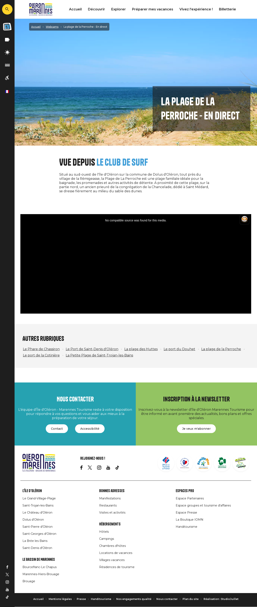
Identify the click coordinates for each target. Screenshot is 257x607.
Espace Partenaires (190, 498)
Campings (106, 538)
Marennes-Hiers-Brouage (40, 574)
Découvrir (96, 9)
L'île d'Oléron (32, 491)
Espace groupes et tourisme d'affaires (203, 505)
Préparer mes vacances (152, 9)
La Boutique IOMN (189, 519)
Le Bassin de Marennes (38, 559)
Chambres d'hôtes (112, 545)
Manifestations (110, 498)
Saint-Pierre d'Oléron (37, 526)
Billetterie (227, 9)
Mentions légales (60, 599)
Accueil (75, 9)
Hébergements (110, 524)
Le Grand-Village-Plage (39, 498)
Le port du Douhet (179, 349)
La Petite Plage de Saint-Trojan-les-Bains (99, 355)
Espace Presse (186, 512)
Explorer (118, 9)
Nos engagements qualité (133, 599)
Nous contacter (167, 599)
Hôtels (104, 531)
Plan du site (191, 599)
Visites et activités (112, 512)
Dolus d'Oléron (33, 519)
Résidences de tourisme (117, 567)
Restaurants (108, 505)
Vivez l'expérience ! (196, 9)
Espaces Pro (185, 491)
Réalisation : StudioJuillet (221, 599)
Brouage (28, 581)
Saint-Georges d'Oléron (39, 533)
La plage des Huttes (141, 349)
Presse (81, 599)
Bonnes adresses (112, 491)
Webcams (52, 26)
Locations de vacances (115, 552)
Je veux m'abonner (196, 429)
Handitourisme (186, 526)
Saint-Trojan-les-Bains (37, 505)
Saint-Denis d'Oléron (37, 547)
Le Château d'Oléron (37, 512)
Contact (57, 429)
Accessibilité (89, 429)
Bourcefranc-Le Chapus (39, 567)
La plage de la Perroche (221, 349)
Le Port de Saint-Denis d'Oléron (92, 349)
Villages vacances (112, 560)
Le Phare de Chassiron (41, 349)
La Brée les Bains (34, 540)
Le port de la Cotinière (41, 355)
